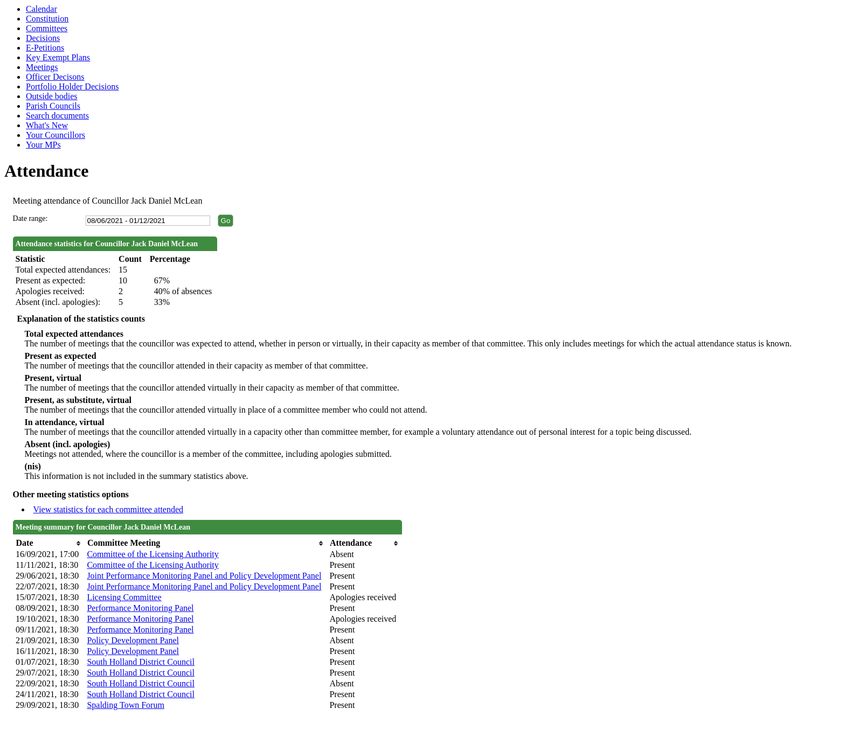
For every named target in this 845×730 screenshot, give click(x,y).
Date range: (30, 218)
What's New (47, 125)
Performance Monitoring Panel (140, 608)
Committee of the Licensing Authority (152, 554)
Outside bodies (52, 96)
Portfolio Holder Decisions (72, 86)
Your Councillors (55, 135)
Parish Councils (53, 105)
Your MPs (43, 144)
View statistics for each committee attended (108, 509)
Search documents (57, 115)
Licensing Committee (124, 597)
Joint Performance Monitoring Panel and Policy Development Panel (204, 575)
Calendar (41, 8)
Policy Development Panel (133, 640)
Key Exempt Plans (58, 57)
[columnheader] (48, 543)
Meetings (42, 67)
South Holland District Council (141, 661)
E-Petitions (45, 47)
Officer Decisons (55, 76)
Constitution (47, 18)
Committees (46, 28)
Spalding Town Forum (125, 705)
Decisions (43, 38)
